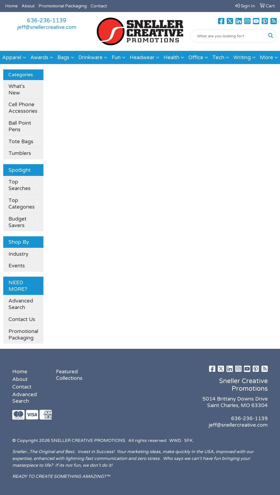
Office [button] (195, 57)
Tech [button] (218, 57)
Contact (99, 6)
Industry (18, 254)
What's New (16, 89)
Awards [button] (39, 57)
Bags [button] (63, 57)
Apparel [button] (11, 57)
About (28, 6)
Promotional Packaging (62, 6)
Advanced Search (20, 304)
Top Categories (21, 203)
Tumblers (19, 153)
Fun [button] (116, 57)
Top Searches (19, 185)
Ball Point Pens (19, 126)
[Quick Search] (227, 36)
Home (11, 6)
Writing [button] (242, 57)
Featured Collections (69, 375)
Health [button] (171, 57)
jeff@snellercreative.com (46, 27)
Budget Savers (17, 222)
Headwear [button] (142, 57)
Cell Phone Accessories (22, 108)
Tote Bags (20, 142)
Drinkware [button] (90, 57)
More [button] (266, 57)
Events (16, 266)
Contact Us (21, 319)
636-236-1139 (46, 20)
